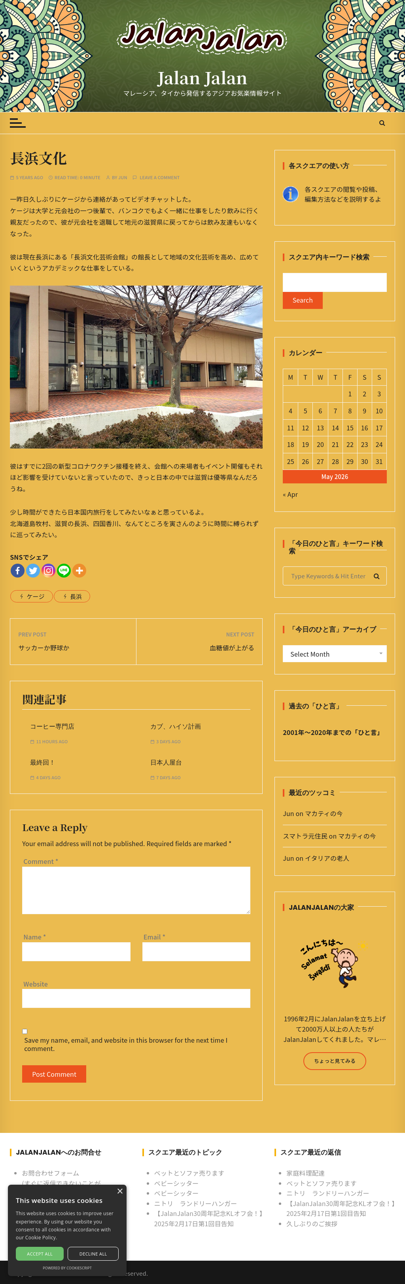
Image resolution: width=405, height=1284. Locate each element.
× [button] (120, 1192)
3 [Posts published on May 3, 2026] (379, 394)
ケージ (35, 596)
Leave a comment (160, 177)
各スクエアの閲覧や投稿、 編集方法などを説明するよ (343, 194)
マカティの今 (324, 813)
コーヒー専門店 (52, 726)
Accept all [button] (40, 1254)
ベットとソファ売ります (189, 1173)
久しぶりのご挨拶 (311, 1223)
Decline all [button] (93, 1254)
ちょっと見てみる (335, 1061)
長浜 (76, 596)
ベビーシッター (176, 1183)
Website (35, 984)
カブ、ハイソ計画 (175, 726)
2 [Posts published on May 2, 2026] (364, 394)
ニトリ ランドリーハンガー (195, 1203)
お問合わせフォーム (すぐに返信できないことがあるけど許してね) (61, 1183)
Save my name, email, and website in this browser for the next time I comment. (125, 1044)
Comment (40, 861)
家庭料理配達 (305, 1173)
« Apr (290, 494)
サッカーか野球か (43, 647)
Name (34, 936)
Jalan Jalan (202, 77)
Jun (122, 177)
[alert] (67, 1230)
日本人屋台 (166, 762)
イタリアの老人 (327, 858)
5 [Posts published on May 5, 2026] (305, 411)
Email (155, 936)
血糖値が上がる (232, 647)
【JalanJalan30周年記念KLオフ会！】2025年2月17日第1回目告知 (208, 1218)
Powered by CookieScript (67, 1268)
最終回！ (42, 762)
